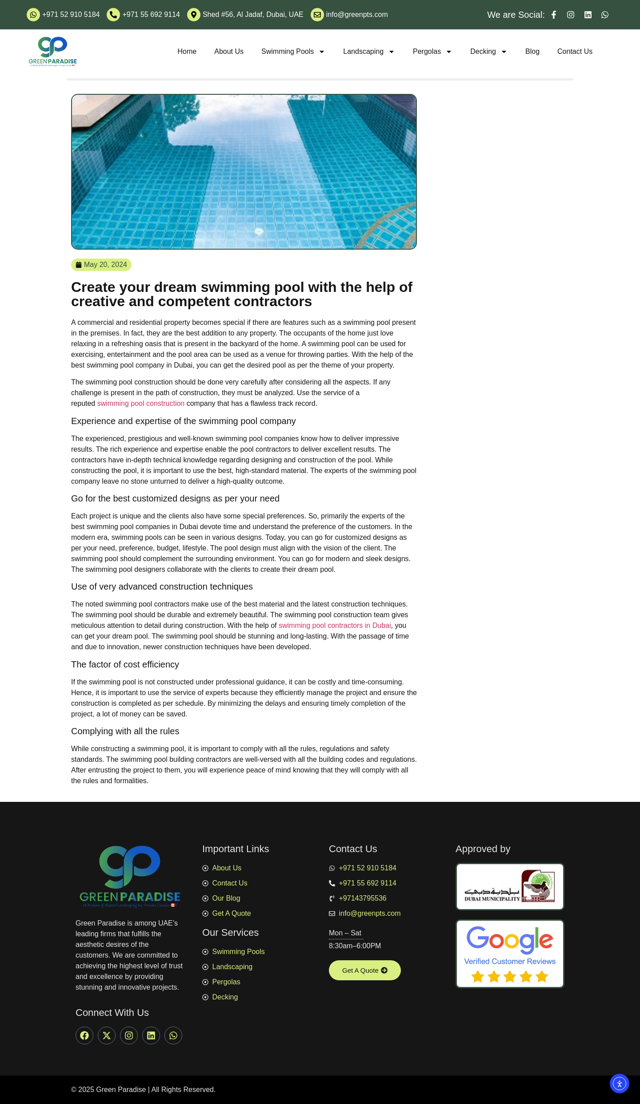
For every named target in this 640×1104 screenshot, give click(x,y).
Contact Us (574, 51)
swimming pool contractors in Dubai (335, 625)
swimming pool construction (142, 403)
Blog (532, 51)
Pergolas (432, 52)
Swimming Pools (293, 52)
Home (187, 51)
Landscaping (369, 52)
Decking (489, 52)
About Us (229, 51)
